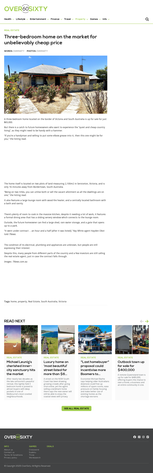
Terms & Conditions (14, 454)
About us (9, 449)
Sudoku (33, 452)
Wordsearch (35, 457)
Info (106, 19)
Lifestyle (21, 19)
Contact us (10, 452)
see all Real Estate (76, 413)
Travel (68, 19)
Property (81, 19)
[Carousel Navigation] (143, 326)
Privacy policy (11, 457)
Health (8, 19)
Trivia (32, 454)
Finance (56, 19)
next (146, 326)
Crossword (35, 449)
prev (141, 326)
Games (95, 19)
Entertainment (39, 19)
